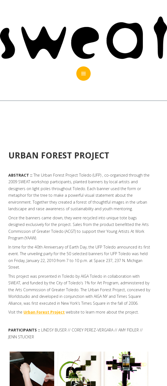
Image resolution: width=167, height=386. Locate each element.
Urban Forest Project (44, 312)
